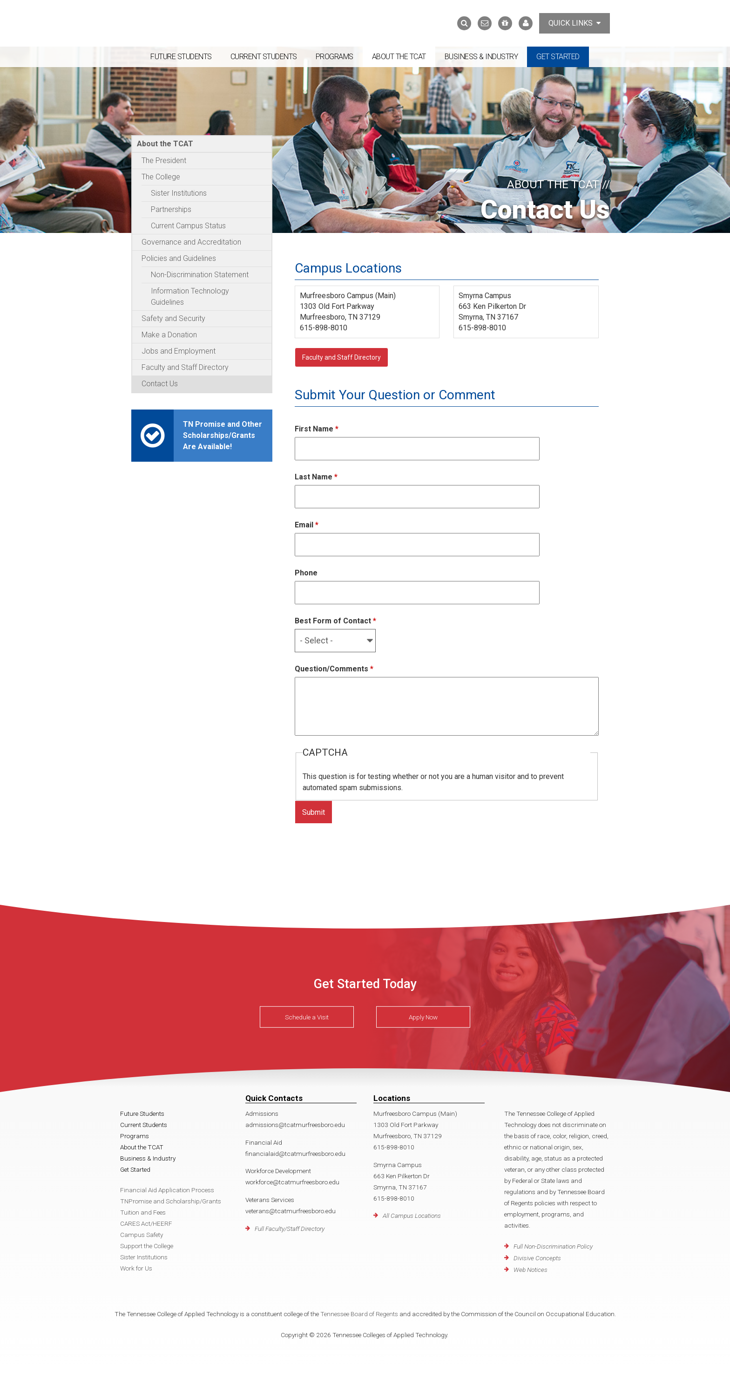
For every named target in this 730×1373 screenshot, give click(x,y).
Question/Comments (334, 668)
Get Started (558, 56)
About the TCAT (399, 56)
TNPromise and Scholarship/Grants (170, 1201)
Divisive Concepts (537, 1258)
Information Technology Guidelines (190, 297)
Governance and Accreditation (191, 242)
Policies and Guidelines (179, 258)
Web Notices (531, 1269)
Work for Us (136, 1268)
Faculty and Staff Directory (185, 367)
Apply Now (423, 1017)
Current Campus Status (188, 225)
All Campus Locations (412, 1215)
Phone (306, 572)
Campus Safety (141, 1234)
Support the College (146, 1246)
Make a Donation (169, 334)
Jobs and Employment (179, 351)
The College (161, 176)
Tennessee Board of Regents (359, 1314)
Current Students (263, 56)
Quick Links (574, 23)
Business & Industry (481, 56)
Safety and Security (173, 318)
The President (164, 160)
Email (306, 524)
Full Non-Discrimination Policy (553, 1246)
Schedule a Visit (307, 1017)
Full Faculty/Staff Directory (289, 1228)
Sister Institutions (179, 193)
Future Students (181, 56)
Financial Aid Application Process (167, 1190)
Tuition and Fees (143, 1212)
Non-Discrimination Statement (200, 274)
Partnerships (171, 209)
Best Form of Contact (335, 620)
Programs (334, 56)
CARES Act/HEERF (146, 1223)
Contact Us (160, 383)
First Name (316, 428)
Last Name (316, 476)
